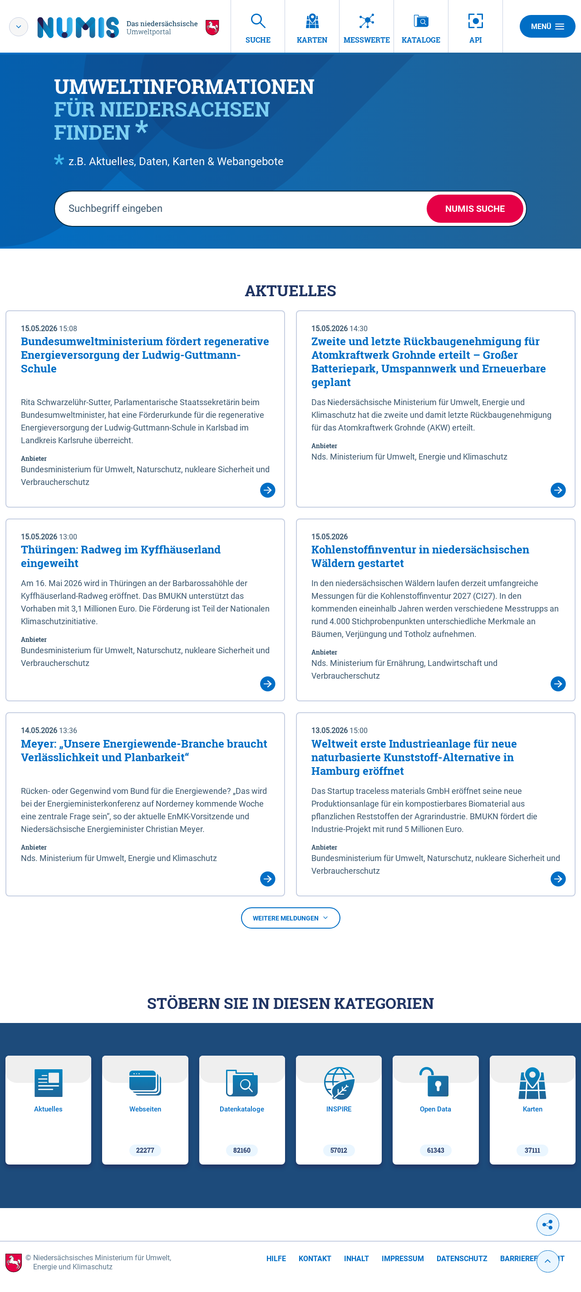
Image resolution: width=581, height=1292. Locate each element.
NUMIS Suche (475, 208)
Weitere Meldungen (291, 918)
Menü (547, 26)
